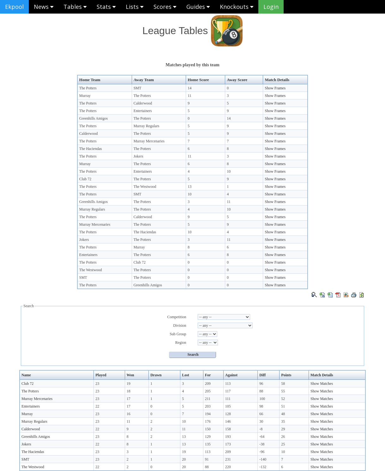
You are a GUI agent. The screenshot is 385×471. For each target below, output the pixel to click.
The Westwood (145, 186)
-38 (261, 444)
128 (228, 414)
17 (128, 398)
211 (208, 398)
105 (228, 406)
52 (283, 398)
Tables (75, 6)
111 (228, 398)
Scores (164, 6)
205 (208, 391)
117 (228, 391)
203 (208, 406)
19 (128, 383)
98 (261, 406)
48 (283, 414)
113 (228, 383)
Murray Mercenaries (149, 141)
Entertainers (143, 111)
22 (97, 406)
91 (207, 459)
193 (228, 436)
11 (189, 95)
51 (283, 406)
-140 (262, 459)
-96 (261, 452)
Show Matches (321, 383)
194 (208, 414)
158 (228, 429)
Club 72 (85, 179)
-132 (262, 467)
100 (262, 398)
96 (261, 383)
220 (228, 467)
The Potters (88, 88)
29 (283, 429)
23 (97, 383)
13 (189, 186)
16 (128, 414)
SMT (137, 88)
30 (261, 421)
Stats (106, 6)
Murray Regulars (146, 126)
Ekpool (14, 6)
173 (228, 444)
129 (208, 436)
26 (283, 436)
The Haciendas (90, 148)
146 (228, 421)
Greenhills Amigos (93, 118)
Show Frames (275, 88)
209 (208, 383)
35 (283, 421)
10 (229, 171)
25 (283, 444)
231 (228, 459)
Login (271, 6)
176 (208, 421)
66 (261, 414)
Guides (198, 6)
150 (208, 429)
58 (283, 383)
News (43, 6)
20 (184, 459)
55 (283, 391)
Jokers (138, 156)
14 (189, 88)
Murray (85, 95)
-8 (260, 429)
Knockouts (236, 6)
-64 (261, 436)
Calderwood (143, 103)
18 (128, 391)
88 (261, 391)
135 (208, 444)
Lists (134, 6)
